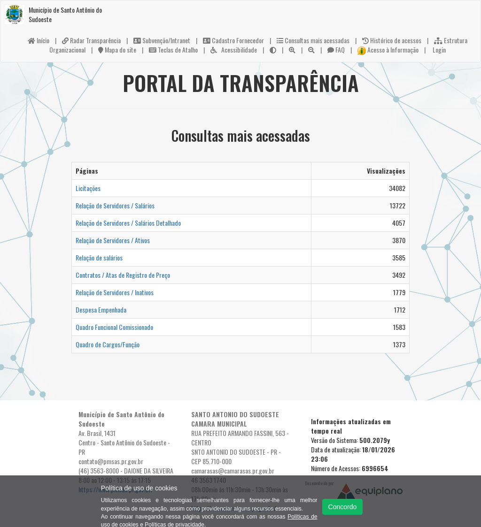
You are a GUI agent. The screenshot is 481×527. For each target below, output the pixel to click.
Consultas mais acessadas (313, 40)
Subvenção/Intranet (161, 40)
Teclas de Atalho (173, 49)
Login (438, 49)
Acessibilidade (233, 49)
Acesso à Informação (388, 49)
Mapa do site (117, 49)
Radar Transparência (91, 40)
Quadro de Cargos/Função (108, 344)
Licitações (88, 188)
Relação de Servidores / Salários (115, 205)
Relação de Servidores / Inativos (115, 292)
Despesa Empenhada (101, 309)
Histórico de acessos (391, 40)
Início (38, 40)
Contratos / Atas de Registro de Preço (123, 275)
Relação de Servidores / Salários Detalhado (128, 223)
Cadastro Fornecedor (233, 40)
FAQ (336, 49)
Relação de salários (99, 257)
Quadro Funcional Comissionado (114, 327)
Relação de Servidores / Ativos (113, 240)
